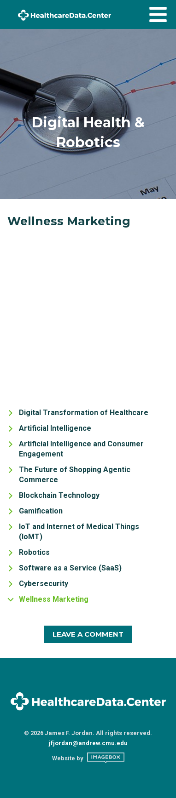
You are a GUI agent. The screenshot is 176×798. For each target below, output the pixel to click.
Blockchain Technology (59, 495)
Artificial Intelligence (55, 428)
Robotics (34, 552)
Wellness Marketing (53, 599)
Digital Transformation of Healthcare (83, 412)
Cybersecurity (43, 583)
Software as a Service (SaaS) (70, 568)
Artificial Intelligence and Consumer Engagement (81, 448)
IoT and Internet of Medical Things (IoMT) (79, 531)
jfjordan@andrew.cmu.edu (88, 743)
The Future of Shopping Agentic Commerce (74, 474)
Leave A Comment (88, 634)
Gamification (41, 511)
